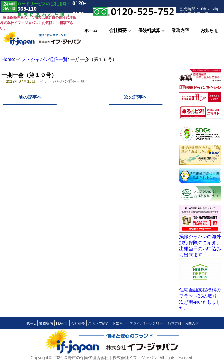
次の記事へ (135, 97)
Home (7, 59)
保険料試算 (149, 30)
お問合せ (192, 323)
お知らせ (209, 30)
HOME (30, 323)
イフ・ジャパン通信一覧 (42, 59)
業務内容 (180, 30)
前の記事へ (30, 97)
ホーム (90, 30)
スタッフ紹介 (98, 323)
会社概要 (118, 30)
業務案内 (46, 323)
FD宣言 (62, 323)
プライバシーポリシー (146, 323)
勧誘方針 (175, 323)
